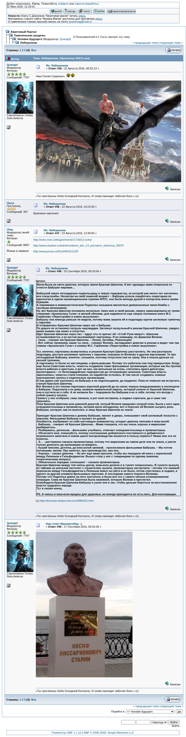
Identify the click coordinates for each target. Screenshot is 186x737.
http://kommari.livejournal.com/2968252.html (66, 500)
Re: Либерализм (57, 65)
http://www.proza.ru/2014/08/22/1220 (55, 251)
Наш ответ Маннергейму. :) (64, 523)
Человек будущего (29, 39)
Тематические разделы (29, 35)
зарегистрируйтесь (87, 3)
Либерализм (28, 42)
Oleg (10, 229)
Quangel (65, 39)
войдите (63, 3)
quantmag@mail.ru (80, 21)
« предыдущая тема (145, 42)
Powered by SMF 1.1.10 (66, 732)
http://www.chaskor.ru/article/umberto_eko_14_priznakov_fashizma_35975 (78, 245)
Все (33, 50)
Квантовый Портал (24, 31)
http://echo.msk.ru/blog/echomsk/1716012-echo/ (62, 239)
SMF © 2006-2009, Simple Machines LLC (109, 732)
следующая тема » (171, 42)
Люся (10, 203)
